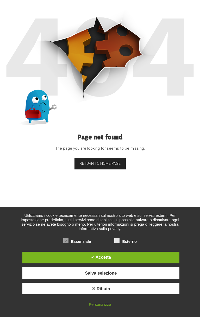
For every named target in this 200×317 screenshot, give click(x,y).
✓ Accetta (101, 257)
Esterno (125, 241)
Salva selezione (101, 273)
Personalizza (100, 304)
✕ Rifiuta (101, 288)
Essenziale (77, 241)
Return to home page (100, 163)
